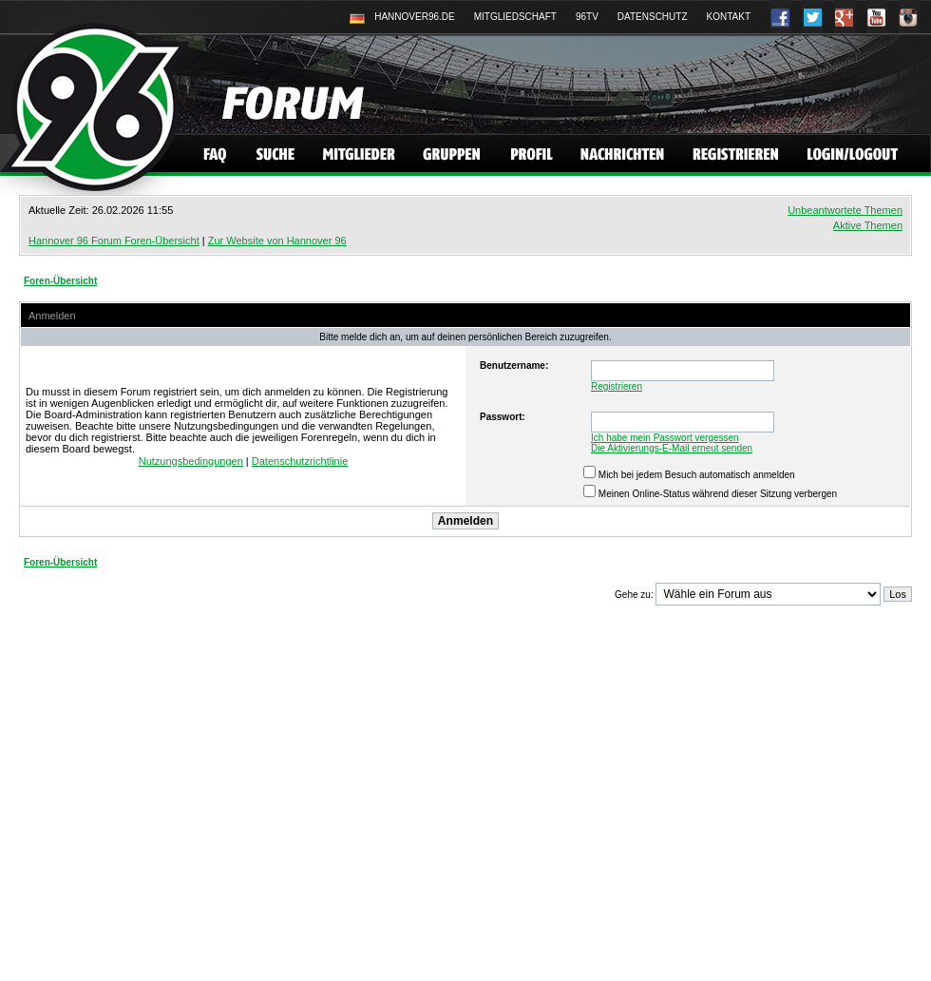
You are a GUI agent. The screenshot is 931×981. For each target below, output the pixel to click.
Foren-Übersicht (60, 281)
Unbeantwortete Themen (845, 210)
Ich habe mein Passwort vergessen (665, 438)
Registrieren (616, 386)
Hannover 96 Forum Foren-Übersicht (114, 240)
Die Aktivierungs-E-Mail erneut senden (671, 448)
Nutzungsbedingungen (191, 461)
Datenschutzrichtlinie (300, 461)
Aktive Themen (867, 225)
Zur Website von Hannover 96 (277, 240)
